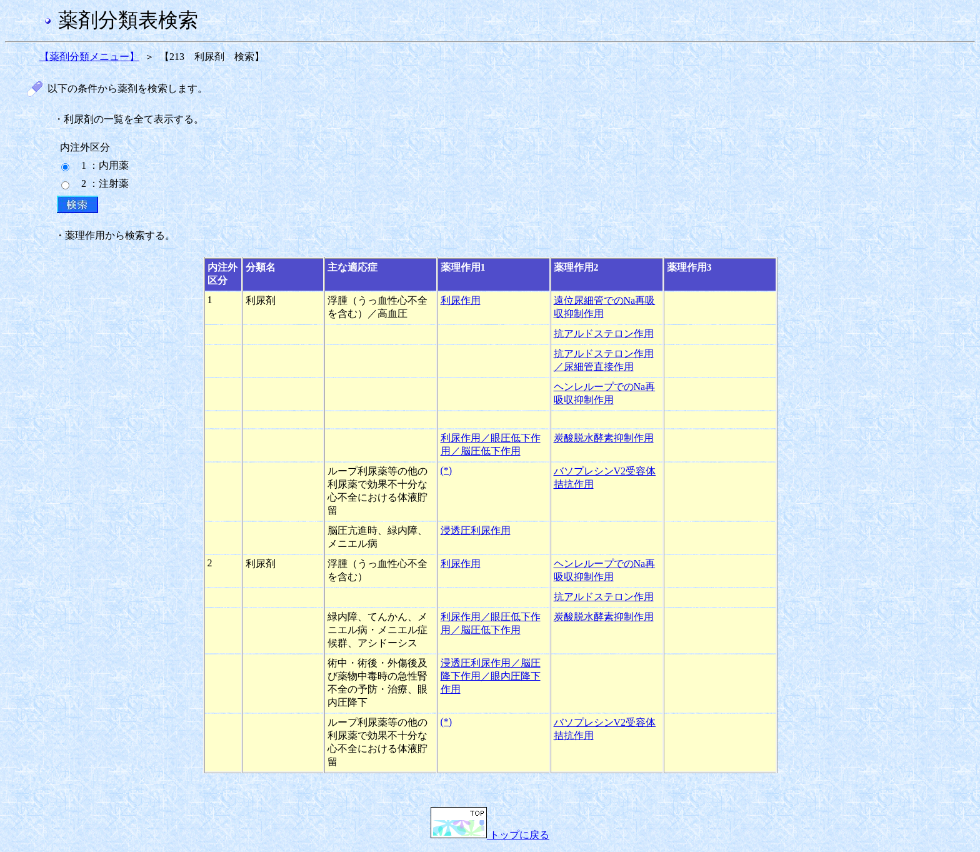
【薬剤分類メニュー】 (89, 56)
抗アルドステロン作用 (604, 333)
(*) (446, 470)
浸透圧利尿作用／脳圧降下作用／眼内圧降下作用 (491, 676)
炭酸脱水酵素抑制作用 (604, 438)
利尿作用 (461, 300)
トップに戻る (490, 834)
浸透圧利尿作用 (476, 530)
